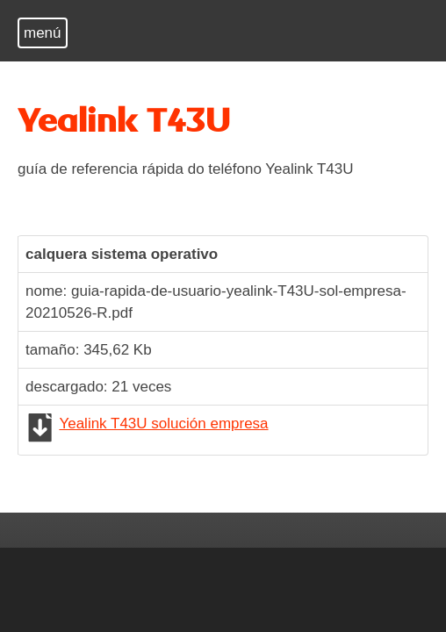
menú (42, 33)
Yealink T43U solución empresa (163, 423)
